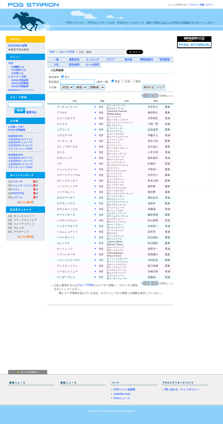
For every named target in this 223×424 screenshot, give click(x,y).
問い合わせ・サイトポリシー (182, 389)
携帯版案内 (146, 59)
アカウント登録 (196, 4)
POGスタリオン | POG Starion (33, 5)
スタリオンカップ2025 (20, 148)
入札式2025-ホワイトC (20, 139)
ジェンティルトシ (22, 185)
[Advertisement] (98, 42)
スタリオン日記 (17, 76)
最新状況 (74, 59)
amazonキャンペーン (21, 89)
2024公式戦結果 (20, 80)
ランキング (92, 59)
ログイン (210, 4)
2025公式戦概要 (16, 130)
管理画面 (164, 59)
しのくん (17, 197)
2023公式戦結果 (20, 86)
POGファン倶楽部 (124, 389)
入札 (56, 64)
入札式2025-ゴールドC (20, 145)
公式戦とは (17, 73)
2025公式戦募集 (20, 83)
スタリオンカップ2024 (20, 167)
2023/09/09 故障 (17, 45)
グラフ (110, 59)
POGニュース (122, 398)
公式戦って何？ (16, 126)
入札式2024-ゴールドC (20, 164)
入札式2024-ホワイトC (20, 157)
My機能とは (17, 66)
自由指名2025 (15, 136)
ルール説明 (92, 64)
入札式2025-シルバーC (20, 142)
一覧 (56, 59)
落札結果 (74, 64)
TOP (10, 63)
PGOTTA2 (18, 193)
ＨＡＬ (16, 189)
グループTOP (66, 51)
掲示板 (128, 59)
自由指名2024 (15, 154)
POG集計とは (18, 70)
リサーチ (17, 181)
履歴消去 (31, 112)
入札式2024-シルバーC (20, 161)
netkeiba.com (122, 393)
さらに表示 (25, 202)
